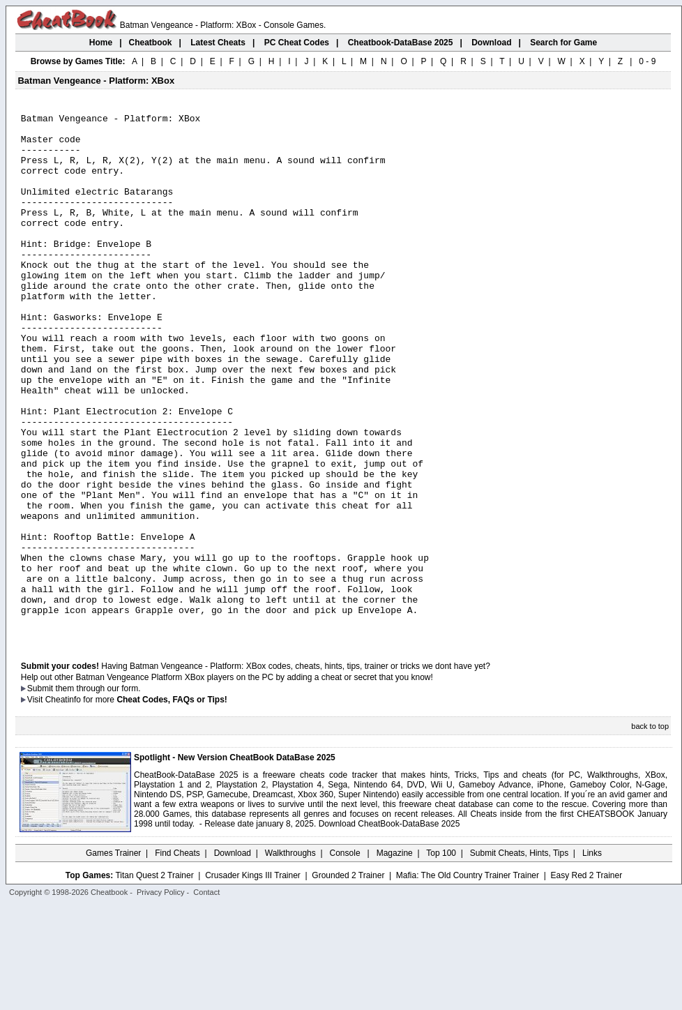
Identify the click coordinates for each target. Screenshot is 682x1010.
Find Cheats (177, 958)
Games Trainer (113, 958)
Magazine (395, 958)
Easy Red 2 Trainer (586, 980)
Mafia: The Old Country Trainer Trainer (467, 980)
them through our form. (98, 793)
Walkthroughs (290, 958)
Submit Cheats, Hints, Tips (519, 958)
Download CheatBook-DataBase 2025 (389, 928)
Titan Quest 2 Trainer (154, 980)
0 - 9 (647, 61)
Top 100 (441, 958)
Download (232, 958)
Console (346, 958)
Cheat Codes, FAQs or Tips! (171, 804)
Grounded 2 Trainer (348, 980)
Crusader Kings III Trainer (253, 980)
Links (592, 958)
